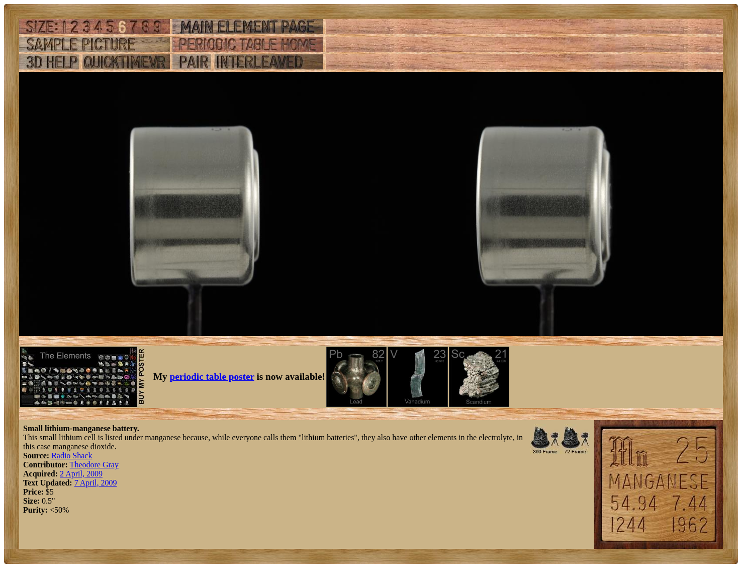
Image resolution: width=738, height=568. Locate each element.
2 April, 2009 (81, 473)
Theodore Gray (94, 464)
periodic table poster (212, 376)
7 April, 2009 (95, 482)
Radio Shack (71, 455)
